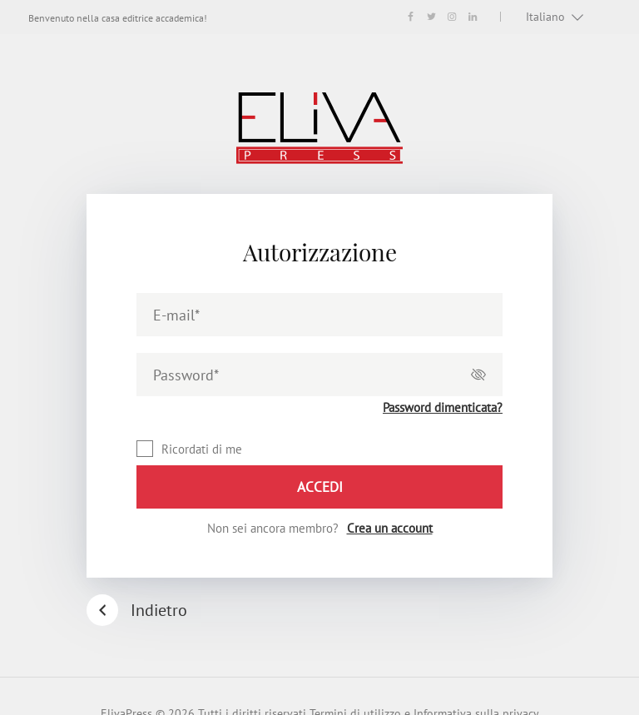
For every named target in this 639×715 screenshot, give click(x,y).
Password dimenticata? (443, 407)
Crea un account (390, 528)
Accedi (320, 487)
